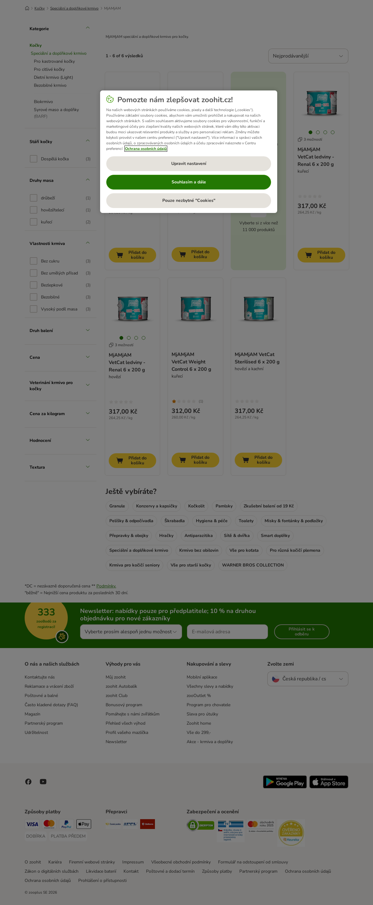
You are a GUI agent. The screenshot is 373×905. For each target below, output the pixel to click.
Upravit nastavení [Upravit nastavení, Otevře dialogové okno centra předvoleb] (188, 163)
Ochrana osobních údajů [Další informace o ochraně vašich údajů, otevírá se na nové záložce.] (146, 148)
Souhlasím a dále (189, 182)
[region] (188, 151)
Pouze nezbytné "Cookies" (188, 200)
